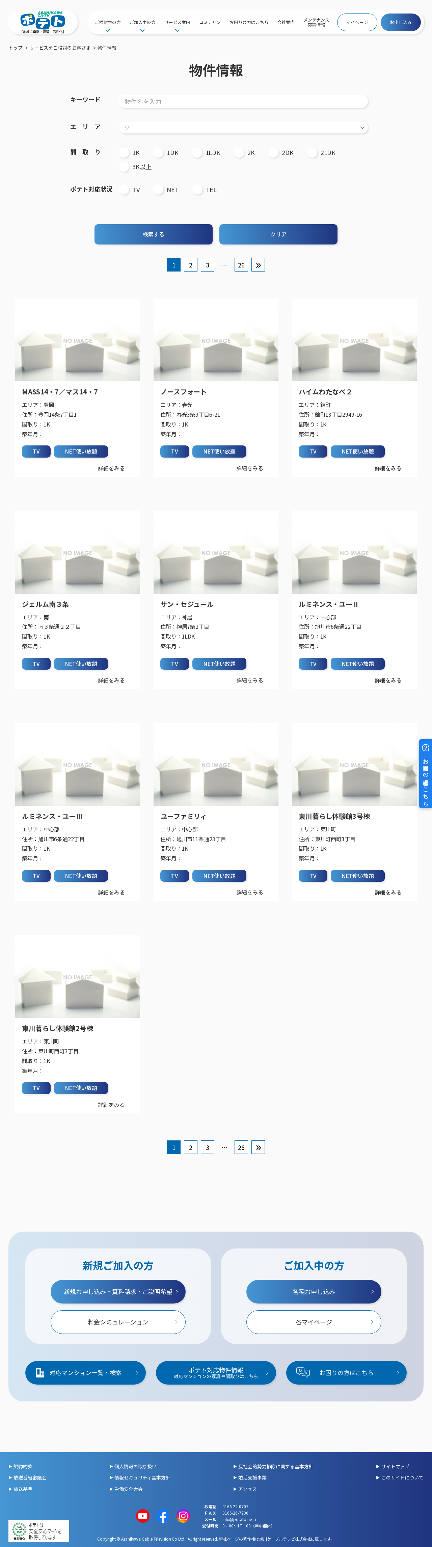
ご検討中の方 (108, 22)
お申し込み (401, 22)
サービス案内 (177, 22)
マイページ (357, 22)
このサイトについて (402, 1477)
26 (241, 264)
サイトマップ (395, 1466)
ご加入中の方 (143, 22)
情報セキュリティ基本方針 (142, 1477)
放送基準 (23, 1489)
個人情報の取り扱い (135, 1466)
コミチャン (210, 22)
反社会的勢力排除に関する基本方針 (275, 1466)
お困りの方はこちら (249, 22)
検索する (153, 234)
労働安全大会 (128, 1489)
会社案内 (286, 22)
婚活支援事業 (252, 1477)
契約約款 (23, 1466)
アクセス (247, 1489)
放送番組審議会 (30, 1477)
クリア (278, 234)
